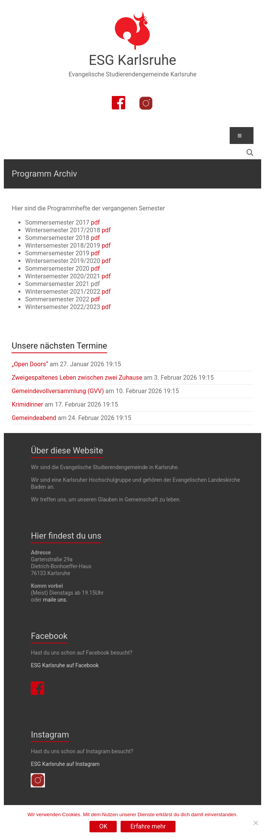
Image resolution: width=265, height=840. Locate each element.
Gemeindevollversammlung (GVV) (58, 391)
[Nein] (255, 823)
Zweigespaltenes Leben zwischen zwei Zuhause (77, 377)
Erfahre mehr (148, 826)
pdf (95, 222)
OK (103, 826)
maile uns (54, 600)
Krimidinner (27, 404)
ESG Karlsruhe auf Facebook (65, 665)
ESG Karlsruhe (132, 60)
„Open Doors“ (30, 364)
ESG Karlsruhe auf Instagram (65, 764)
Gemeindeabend (34, 418)
